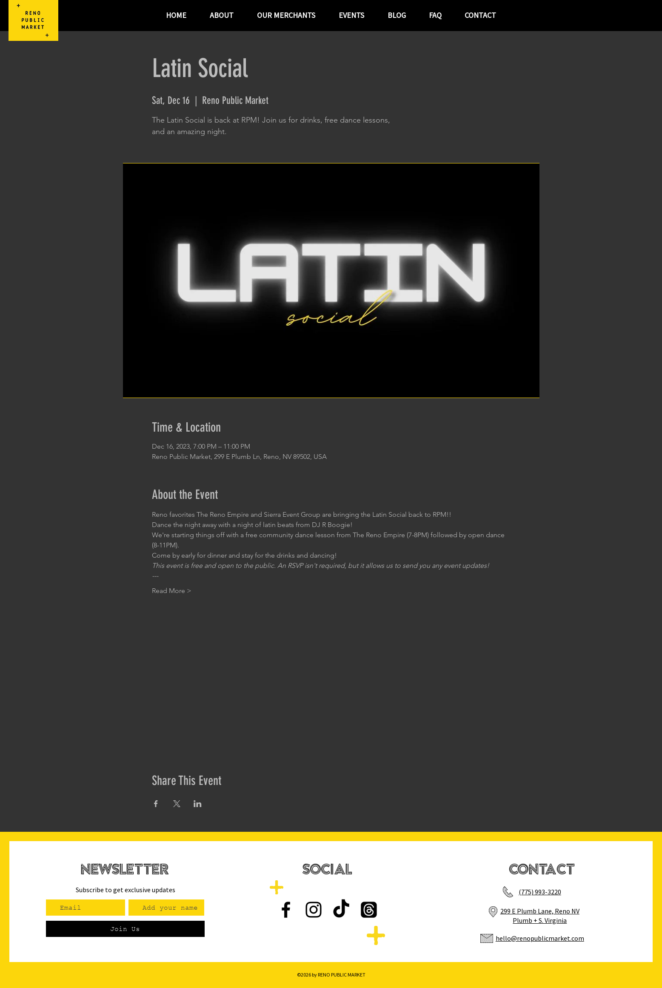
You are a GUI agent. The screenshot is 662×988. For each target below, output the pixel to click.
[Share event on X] (177, 803)
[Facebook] (286, 909)
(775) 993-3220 (540, 892)
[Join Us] (125, 929)
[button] (351, 15)
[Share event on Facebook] (156, 803)
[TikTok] (341, 909)
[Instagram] (313, 909)
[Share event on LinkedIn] (198, 803)
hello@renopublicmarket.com (540, 938)
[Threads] (369, 909)
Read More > (171, 591)
